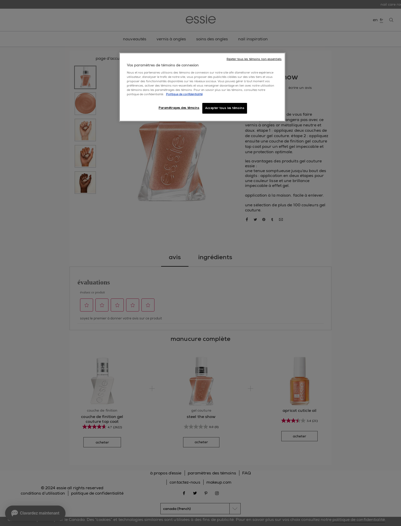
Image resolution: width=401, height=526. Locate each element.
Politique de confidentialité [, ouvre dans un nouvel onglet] (184, 94)
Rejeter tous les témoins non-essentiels (254, 59)
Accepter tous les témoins (224, 108)
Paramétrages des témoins (179, 108)
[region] (202, 87)
